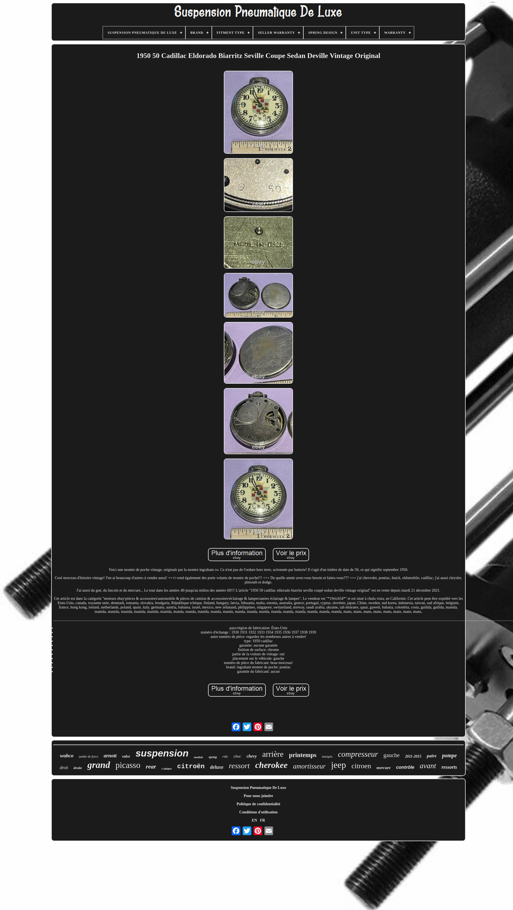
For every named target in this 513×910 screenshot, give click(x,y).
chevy (252, 756)
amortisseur (309, 766)
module (198, 757)
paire (431, 755)
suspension (162, 753)
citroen (361, 766)
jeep (338, 765)
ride (225, 756)
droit (64, 767)
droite (78, 768)
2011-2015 (413, 756)
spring (213, 757)
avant (428, 766)
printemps (302, 755)
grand (98, 765)
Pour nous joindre (258, 796)
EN (254, 820)
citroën (191, 766)
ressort (239, 765)
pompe (449, 755)
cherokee (271, 765)
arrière (272, 753)
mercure (384, 767)
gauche (391, 755)
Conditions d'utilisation (258, 812)
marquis (327, 756)
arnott (110, 755)
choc (237, 756)
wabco (67, 755)
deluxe (216, 767)
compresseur (358, 754)
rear (151, 766)
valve (126, 756)
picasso (127, 765)
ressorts (449, 767)
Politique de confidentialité (258, 804)
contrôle (405, 767)
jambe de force (88, 756)
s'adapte (166, 768)
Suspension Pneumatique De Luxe (258, 788)
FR (262, 820)
